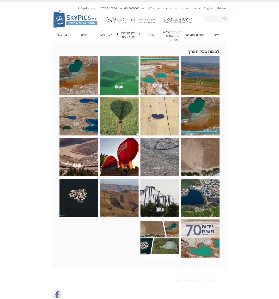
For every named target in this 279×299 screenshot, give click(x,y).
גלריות (199, 280)
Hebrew (221, 8)
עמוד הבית (211, 280)
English (208, 8)
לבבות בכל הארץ (184, 280)
